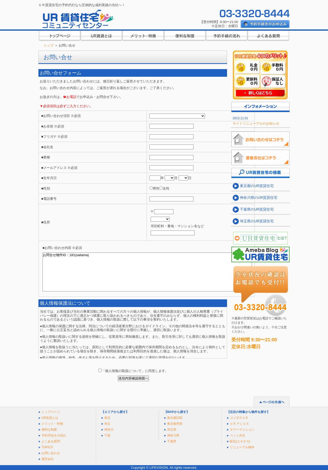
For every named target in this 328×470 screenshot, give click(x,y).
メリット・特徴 (143, 36)
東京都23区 (175, 418)
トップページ (59, 36)
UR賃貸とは (101, 36)
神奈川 (109, 429)
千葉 (107, 435)
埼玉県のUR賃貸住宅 (256, 221)
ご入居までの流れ (226, 36)
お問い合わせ (51, 453)
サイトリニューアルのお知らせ (256, 123)
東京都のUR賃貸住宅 (256, 186)
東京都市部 (174, 423)
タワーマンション (242, 429)
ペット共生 (237, 435)
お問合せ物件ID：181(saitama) (147, 272)
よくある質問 (268, 36)
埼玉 (107, 423)
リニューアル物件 (242, 447)
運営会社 (48, 459)
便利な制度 (185, 36)
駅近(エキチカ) (240, 441)
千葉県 (171, 441)
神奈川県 (173, 435)
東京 (107, 418)
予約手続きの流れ (54, 435)
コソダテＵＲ (239, 418)
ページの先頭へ (272, 402)
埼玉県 (171, 429)
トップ (49, 45)
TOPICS (47, 447)
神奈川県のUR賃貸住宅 (258, 197)
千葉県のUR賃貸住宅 (256, 209)
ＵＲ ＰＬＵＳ (239, 423)
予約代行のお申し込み (265, 24)
